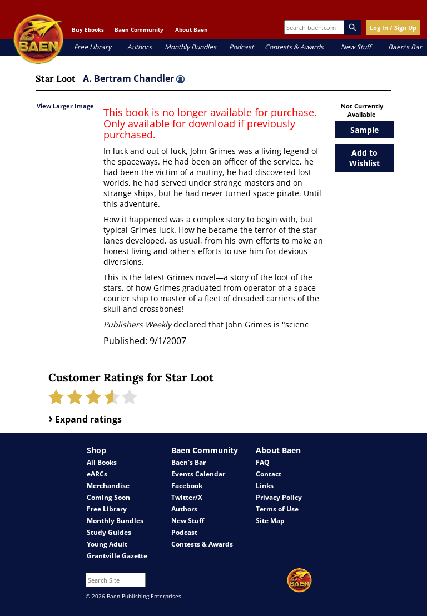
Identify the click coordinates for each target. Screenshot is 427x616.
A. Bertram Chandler (134, 78)
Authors (139, 47)
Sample (364, 130)
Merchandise (108, 485)
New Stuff (356, 47)
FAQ (263, 462)
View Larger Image (65, 106)
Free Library (92, 47)
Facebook (186, 485)
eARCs (97, 474)
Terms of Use (277, 509)
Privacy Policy (279, 497)
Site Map (270, 520)
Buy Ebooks (88, 29)
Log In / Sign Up (393, 27)
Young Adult (107, 544)
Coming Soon (108, 497)
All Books (102, 462)
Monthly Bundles (190, 47)
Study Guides (109, 532)
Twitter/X (186, 497)
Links (265, 485)
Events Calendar (198, 474)
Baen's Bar (405, 47)
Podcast (241, 47)
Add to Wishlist (364, 157)
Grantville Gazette (117, 555)
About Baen (191, 29)
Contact (268, 474)
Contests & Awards (294, 47)
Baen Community (139, 29)
